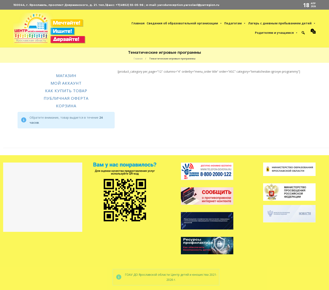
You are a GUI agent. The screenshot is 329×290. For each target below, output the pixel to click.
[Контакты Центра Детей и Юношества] (312, 33)
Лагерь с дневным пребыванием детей (282, 23)
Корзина (66, 106)
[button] (303, 33)
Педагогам (235, 23)
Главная (138, 23)
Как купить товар (66, 90)
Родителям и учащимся (276, 33)
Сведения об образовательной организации (184, 23)
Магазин (66, 75)
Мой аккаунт (66, 83)
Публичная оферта (66, 98)
